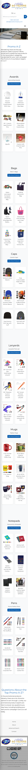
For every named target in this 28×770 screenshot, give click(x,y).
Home (14, 721)
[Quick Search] (12, 16)
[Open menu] (25, 26)
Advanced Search (14, 728)
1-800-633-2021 (14, 20)
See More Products (14, 83)
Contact (14, 731)
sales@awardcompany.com (14, 21)
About (14, 725)
